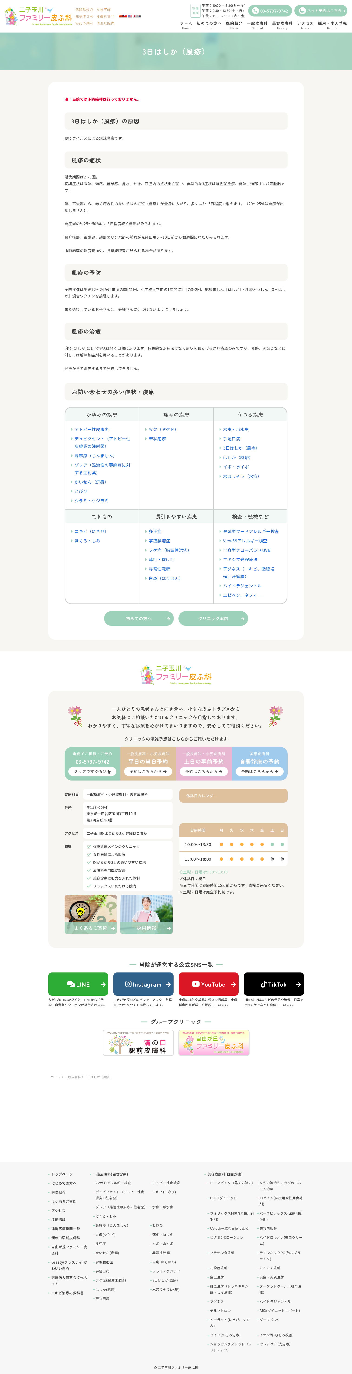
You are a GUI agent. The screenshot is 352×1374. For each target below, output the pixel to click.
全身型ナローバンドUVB (246, 550)
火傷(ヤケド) (105, 1234)
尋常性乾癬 (159, 569)
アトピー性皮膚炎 (92, 429)
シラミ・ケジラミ (92, 501)
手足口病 (231, 438)
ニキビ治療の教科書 (67, 1292)
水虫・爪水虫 (236, 429)
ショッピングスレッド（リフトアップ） (231, 1346)
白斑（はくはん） (166, 578)
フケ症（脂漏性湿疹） (170, 550)
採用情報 (58, 1219)
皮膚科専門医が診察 (109, 870)
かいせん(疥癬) (107, 1252)
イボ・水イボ (236, 467)
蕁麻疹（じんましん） (96, 455)
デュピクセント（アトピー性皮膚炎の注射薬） (119, 1194)
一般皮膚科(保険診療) (110, 1174)
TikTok (274, 984)
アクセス (58, 1210)
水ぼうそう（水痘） (242, 476)
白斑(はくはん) (164, 1261)
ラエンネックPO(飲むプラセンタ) (280, 1255)
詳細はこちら (136, 833)
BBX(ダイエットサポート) (280, 1310)
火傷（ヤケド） (164, 429)
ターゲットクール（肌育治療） (280, 1289)
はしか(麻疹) (105, 1289)
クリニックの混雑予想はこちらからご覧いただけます (176, 739)
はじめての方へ (64, 1183)
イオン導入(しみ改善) (276, 1334)
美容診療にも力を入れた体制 (116, 878)
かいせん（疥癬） (92, 482)
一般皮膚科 (73, 1077)
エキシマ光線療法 (240, 559)
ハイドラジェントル (242, 586)
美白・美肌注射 (272, 1277)
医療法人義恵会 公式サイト (69, 1280)
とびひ (81, 491)
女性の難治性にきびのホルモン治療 (280, 1185)
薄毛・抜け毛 (161, 559)
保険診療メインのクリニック (116, 846)
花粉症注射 (218, 1267)
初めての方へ (139, 618)
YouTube (209, 984)
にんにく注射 (270, 1267)
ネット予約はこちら (320, 10)
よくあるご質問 (64, 1201)
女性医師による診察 (109, 854)
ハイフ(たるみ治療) (225, 1334)
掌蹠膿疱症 (159, 540)
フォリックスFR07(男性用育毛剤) (232, 1216)
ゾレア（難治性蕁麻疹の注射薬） (121, 1206)
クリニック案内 (213, 618)
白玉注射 (217, 1277)
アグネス (217, 1301)
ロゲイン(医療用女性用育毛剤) (281, 1200)
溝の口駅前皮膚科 (65, 1237)
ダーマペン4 (269, 1319)
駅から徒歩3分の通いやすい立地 (119, 862)
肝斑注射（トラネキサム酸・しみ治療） (229, 1289)
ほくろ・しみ (87, 540)
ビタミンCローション (226, 1237)
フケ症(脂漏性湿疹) (110, 1280)
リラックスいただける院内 (114, 885)
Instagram (143, 984)
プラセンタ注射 (222, 1252)
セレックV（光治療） (276, 1343)
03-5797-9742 (270, 10)
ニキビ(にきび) (164, 1191)
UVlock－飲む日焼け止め (229, 1228)
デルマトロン (220, 1310)
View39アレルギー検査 (245, 540)
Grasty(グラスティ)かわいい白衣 (69, 1265)
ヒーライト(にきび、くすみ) (230, 1322)
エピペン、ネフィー (242, 595)
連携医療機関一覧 (65, 1228)
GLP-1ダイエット (223, 1197)
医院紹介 (58, 1192)
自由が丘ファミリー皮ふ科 (69, 1249)
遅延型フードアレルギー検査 (251, 531)
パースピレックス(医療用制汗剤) (281, 1216)
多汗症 (155, 531)
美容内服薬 (268, 1228)
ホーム (55, 1077)
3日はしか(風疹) (165, 1280)
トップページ (62, 1174)
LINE (78, 984)
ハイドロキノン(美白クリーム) (281, 1240)
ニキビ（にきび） (92, 531)
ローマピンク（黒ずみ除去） (232, 1182)
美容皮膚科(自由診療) (225, 1174)
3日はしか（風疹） (241, 448)
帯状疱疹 (157, 438)
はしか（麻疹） (238, 457)
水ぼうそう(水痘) (165, 1289)
